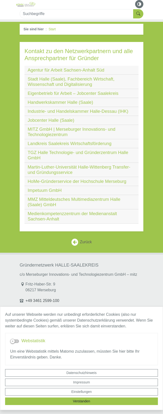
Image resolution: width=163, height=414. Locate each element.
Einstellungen (81, 392)
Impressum (81, 382)
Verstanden (81, 401)
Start (52, 29)
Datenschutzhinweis (81, 373)
